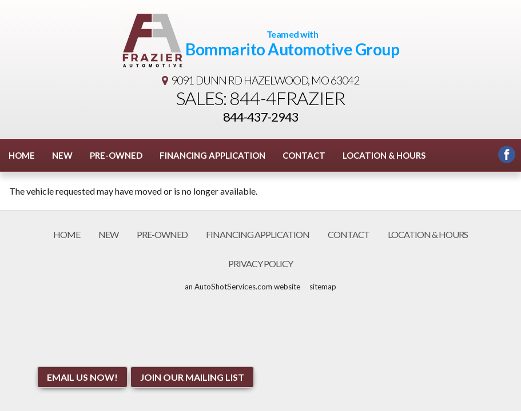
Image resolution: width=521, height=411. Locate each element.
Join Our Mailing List (192, 377)
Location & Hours (384, 155)
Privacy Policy (260, 263)
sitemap (322, 286)
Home (22, 155)
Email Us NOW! (82, 377)
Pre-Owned (116, 155)
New (62, 155)
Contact (304, 155)
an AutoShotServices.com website (242, 286)
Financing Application (212, 155)
